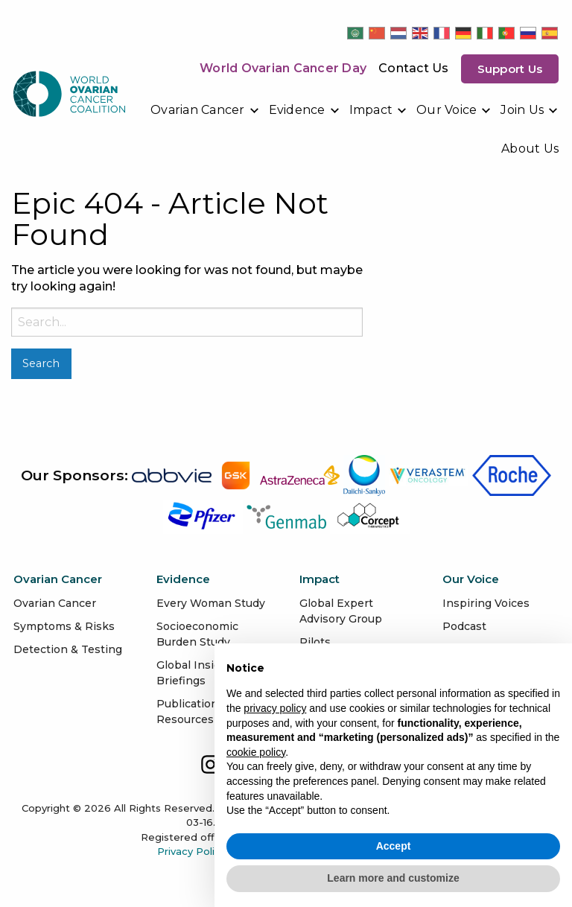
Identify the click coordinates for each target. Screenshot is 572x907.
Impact (371, 110)
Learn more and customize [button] (393, 878)
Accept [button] (393, 846)
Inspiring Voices (486, 603)
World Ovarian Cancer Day (283, 68)
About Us (530, 148)
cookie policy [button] (255, 752)
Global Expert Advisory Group (340, 611)
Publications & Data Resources (209, 711)
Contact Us (413, 68)
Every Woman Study (210, 603)
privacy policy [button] (275, 708)
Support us (510, 69)
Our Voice (446, 110)
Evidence (297, 110)
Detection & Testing (67, 649)
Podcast (464, 626)
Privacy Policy (191, 851)
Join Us (522, 110)
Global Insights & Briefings (202, 672)
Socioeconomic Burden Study (197, 634)
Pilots (315, 642)
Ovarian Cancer (197, 110)
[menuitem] (205, 110)
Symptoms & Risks (64, 626)
